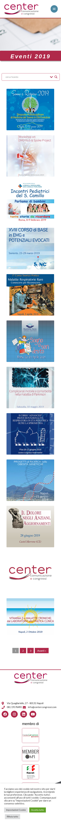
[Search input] (27, 77)
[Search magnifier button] (56, 77)
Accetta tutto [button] (37, 810)
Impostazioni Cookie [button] (16, 810)
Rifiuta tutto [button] (12, 816)
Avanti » (41, 650)
